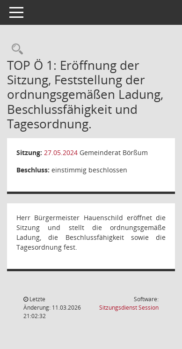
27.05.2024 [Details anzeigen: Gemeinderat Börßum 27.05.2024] (61, 152)
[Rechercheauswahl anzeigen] (15, 49)
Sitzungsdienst (129, 308)
